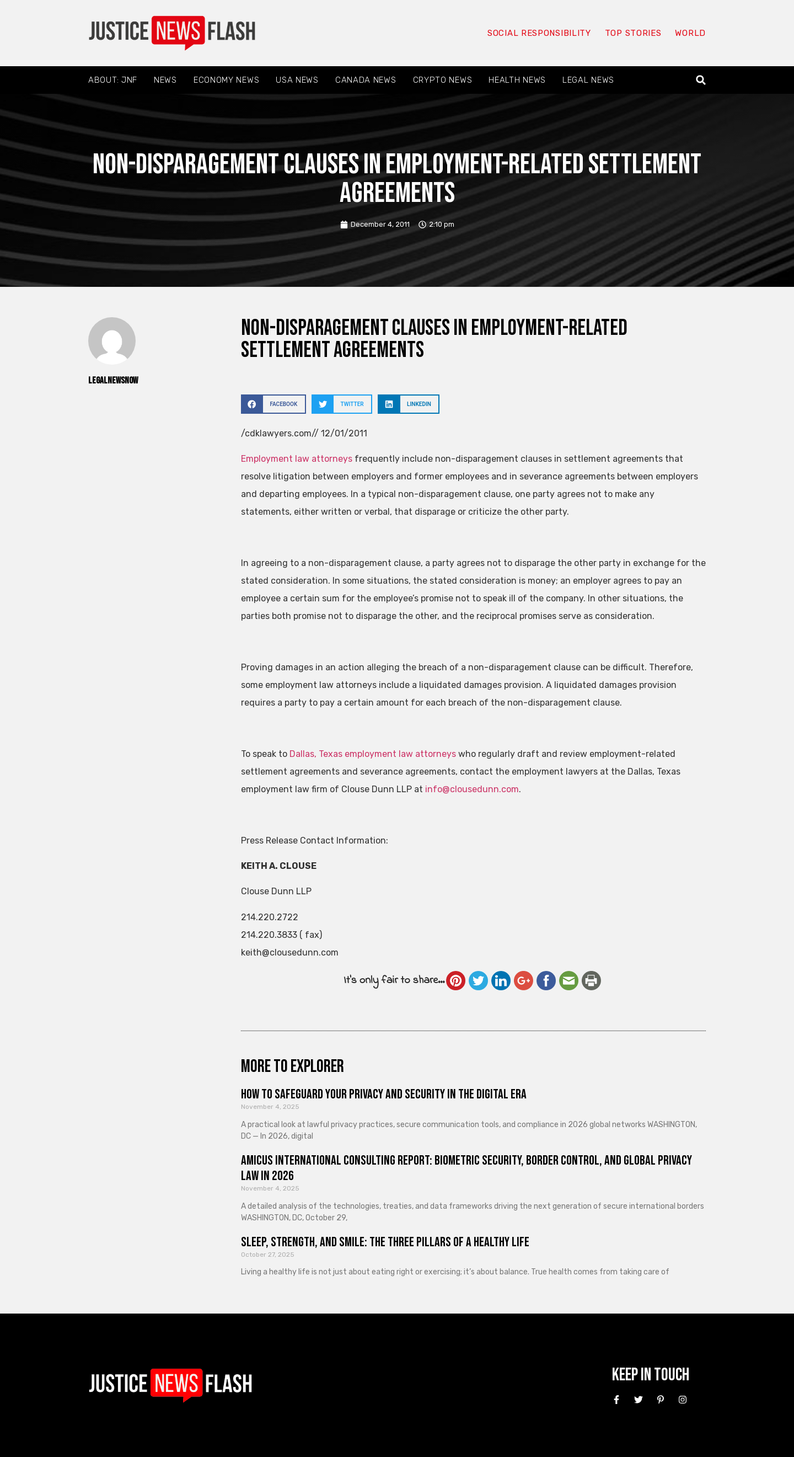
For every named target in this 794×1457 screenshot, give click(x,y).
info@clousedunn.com (472, 789)
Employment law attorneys (296, 458)
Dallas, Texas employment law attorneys (372, 754)
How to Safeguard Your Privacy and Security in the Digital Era (384, 1094)
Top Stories (633, 33)
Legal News (588, 80)
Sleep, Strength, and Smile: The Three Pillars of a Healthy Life (385, 1242)
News (165, 80)
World (690, 33)
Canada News (365, 80)
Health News (517, 80)
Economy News (226, 80)
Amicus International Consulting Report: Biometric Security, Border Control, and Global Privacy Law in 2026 (466, 1168)
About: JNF (112, 80)
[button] (701, 80)
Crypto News (443, 80)
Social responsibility (539, 33)
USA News (297, 80)
